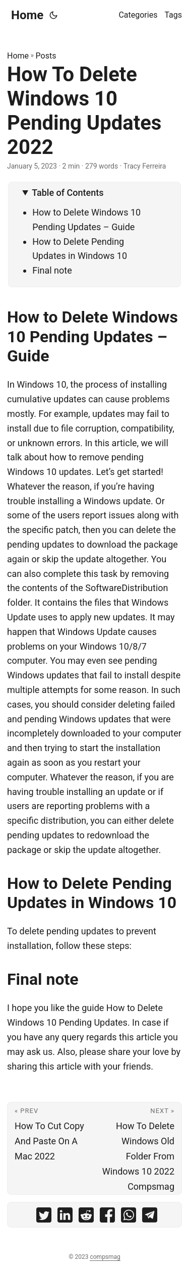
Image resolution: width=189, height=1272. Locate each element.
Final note (52, 270)
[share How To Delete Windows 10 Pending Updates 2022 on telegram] (149, 1217)
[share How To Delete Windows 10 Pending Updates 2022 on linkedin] (65, 1217)
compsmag (105, 1256)
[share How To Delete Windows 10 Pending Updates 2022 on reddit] (86, 1217)
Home (27, 15)
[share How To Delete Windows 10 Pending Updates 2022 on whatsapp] (128, 1217)
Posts (46, 56)
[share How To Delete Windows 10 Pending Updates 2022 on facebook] (107, 1217)
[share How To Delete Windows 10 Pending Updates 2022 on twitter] (43, 1217)
